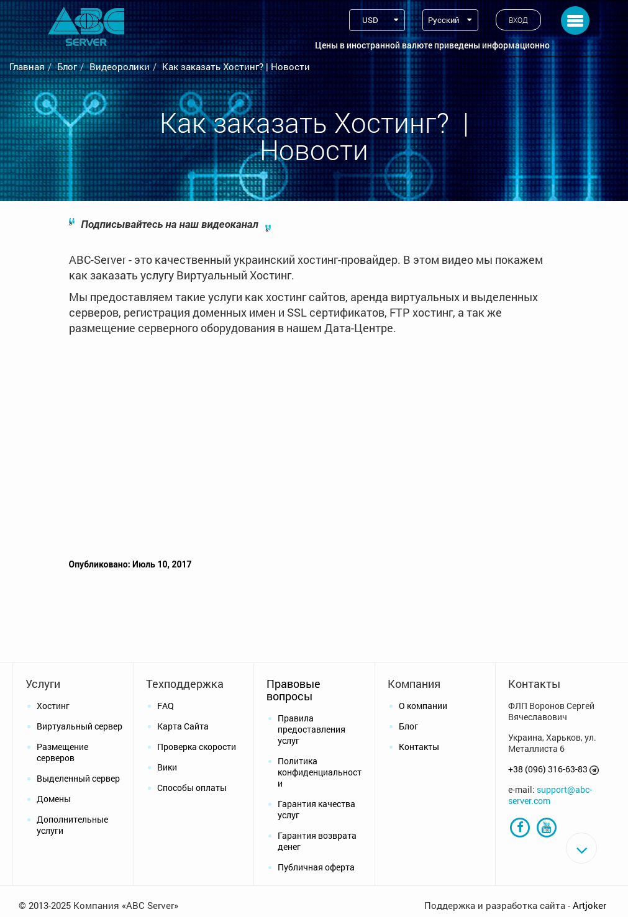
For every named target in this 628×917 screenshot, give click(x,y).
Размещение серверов (62, 752)
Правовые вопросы (293, 689)
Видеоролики (119, 66)
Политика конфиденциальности (320, 772)
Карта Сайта (183, 726)
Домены (54, 799)
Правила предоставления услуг (311, 729)
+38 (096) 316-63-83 (548, 769)
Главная (27, 66)
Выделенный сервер (78, 778)
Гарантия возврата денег (317, 840)
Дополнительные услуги (72, 824)
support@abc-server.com (550, 795)
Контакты (419, 746)
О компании (423, 705)
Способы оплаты (192, 787)
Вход (518, 20)
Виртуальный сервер (79, 726)
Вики (167, 767)
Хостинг (53, 705)
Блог (67, 66)
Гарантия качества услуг (316, 809)
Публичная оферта (316, 867)
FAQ (165, 705)
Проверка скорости (196, 746)
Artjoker (589, 905)
